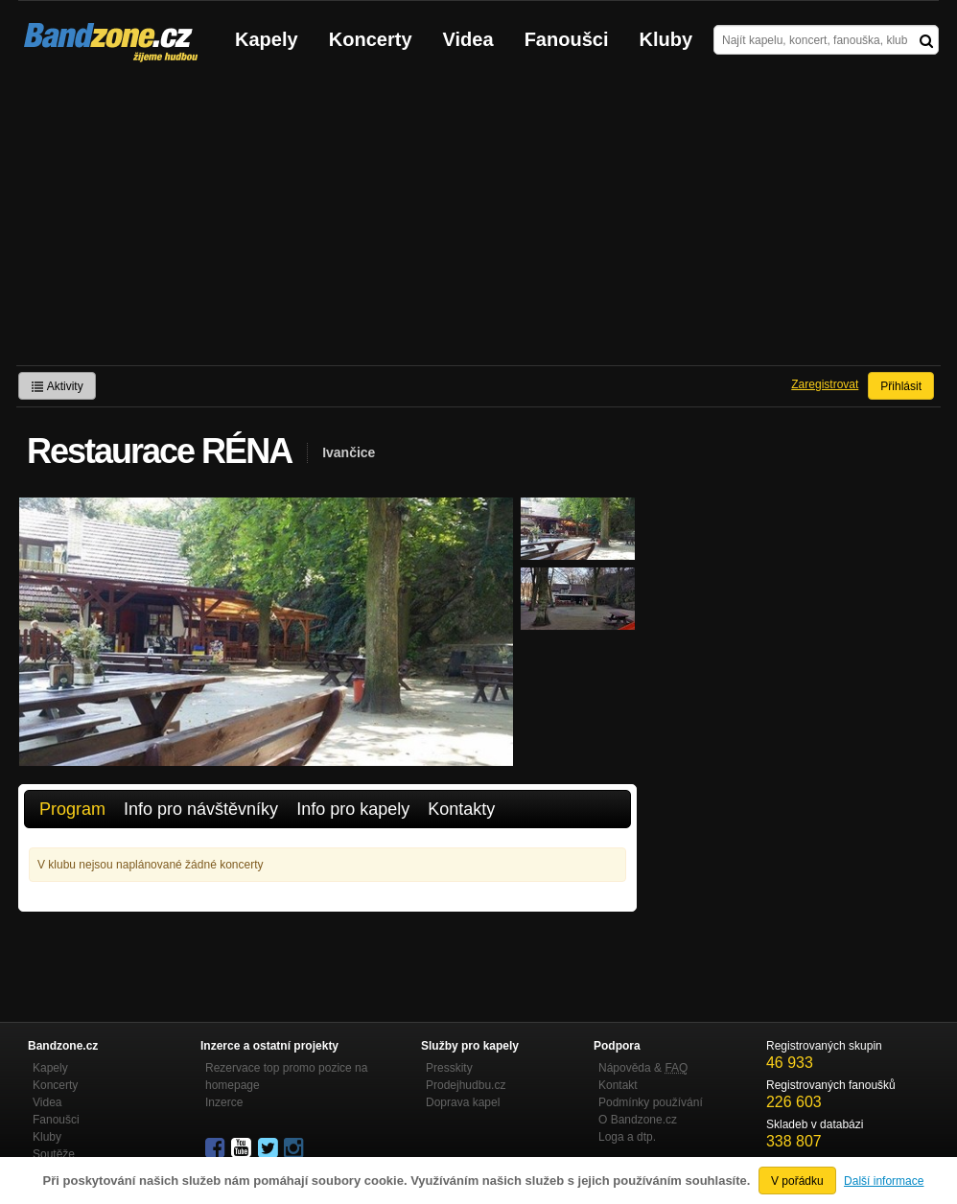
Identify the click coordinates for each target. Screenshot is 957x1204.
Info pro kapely (352, 809)
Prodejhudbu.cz (465, 1085)
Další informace (883, 1181)
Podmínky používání (650, 1102)
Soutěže (54, 1154)
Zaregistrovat (824, 384)
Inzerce (224, 1102)
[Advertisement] (478, 221)
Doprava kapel (463, 1102)
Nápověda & (643, 1068)
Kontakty (461, 809)
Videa (468, 39)
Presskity (449, 1068)
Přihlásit (901, 386)
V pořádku (797, 1181)
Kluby (666, 39)
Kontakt (618, 1085)
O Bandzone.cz (637, 1119)
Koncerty (370, 39)
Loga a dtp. (627, 1137)
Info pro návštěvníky (201, 809)
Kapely (266, 39)
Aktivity (57, 386)
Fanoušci (567, 39)
